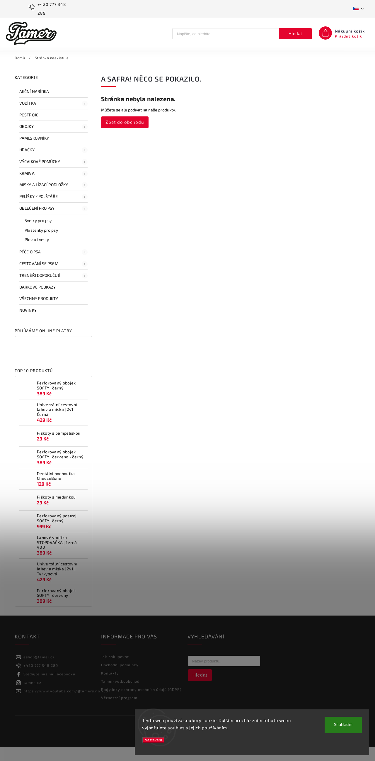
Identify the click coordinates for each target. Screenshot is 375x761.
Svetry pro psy (38, 234)
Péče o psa (53, 266)
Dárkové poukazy (38, 301)
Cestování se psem (53, 278)
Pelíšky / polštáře (53, 211)
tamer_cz (32, 696)
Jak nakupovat (115, 670)
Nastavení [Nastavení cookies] (153, 740)
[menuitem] (20, 57)
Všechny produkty (39, 312)
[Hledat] (225, 33)
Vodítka (53, 118)
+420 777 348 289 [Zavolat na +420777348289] (40, 679)
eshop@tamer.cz (38, 671)
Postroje (29, 128)
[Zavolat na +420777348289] (50, 9)
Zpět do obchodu (124, 136)
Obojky (53, 141)
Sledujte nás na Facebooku (49, 688)
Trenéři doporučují (53, 290)
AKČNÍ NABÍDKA (34, 105)
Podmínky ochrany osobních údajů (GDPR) (141, 703)
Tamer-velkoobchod (120, 695)
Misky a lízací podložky (53, 199)
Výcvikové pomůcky (53, 176)
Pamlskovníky (34, 152)
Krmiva (53, 188)
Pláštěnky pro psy (41, 244)
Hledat (295, 33)
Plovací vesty (37, 253)
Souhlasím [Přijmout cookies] (343, 725)
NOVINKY (28, 324)
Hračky (53, 164)
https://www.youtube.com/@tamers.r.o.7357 (66, 705)
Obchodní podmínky (120, 679)
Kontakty (110, 687)
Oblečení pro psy (53, 223)
